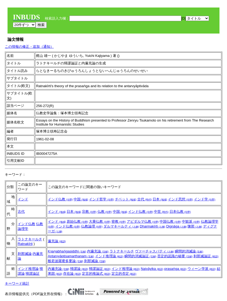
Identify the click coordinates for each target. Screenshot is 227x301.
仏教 (105, 212)
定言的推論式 (96, 273)
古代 (144, 199)
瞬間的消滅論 (189, 251)
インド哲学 (101, 199)
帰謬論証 (32, 273)
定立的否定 (123, 273)
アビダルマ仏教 (143, 221)
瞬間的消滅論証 (140, 256)
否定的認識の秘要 (175, 256)
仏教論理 (92, 226)
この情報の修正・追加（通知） (29, 47)
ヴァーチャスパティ (154, 251)
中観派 (191, 221)
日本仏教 (180, 212)
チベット (125, 199)
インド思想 (180, 199)
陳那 (195, 226)
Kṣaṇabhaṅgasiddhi (67, 251)
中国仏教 (170, 221)
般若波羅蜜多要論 (65, 261)
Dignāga (176, 226)
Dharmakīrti (152, 226)
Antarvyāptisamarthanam (71, 256)
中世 (161, 212)
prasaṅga (175, 269)
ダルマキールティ (121, 226)
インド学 (204, 199)
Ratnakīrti (25, 244)
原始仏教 (77, 221)
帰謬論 (79, 269)
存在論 (72, 273)
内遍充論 (98, 251)
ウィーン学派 (202, 269)
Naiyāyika (152, 269)
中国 (81, 199)
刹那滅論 (25, 254)
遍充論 (57, 241)
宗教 (89, 212)
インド (23, 199)
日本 (160, 199)
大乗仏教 (99, 221)
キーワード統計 (17, 283)
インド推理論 (109, 256)
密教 (118, 221)
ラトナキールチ (30, 239)
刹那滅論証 (205, 256)
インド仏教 (60, 199)
